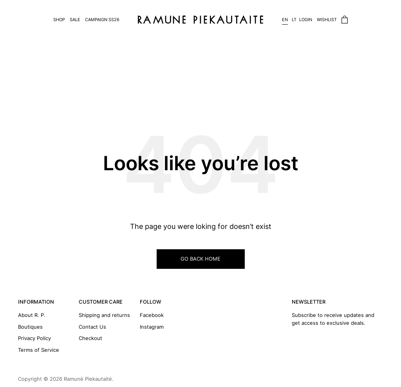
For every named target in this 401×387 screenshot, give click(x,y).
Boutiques (30, 327)
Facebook (152, 315)
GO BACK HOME (200, 259)
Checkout (90, 338)
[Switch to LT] (292, 20)
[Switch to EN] (284, 20)
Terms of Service (38, 350)
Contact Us (92, 327)
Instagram (152, 327)
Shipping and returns (104, 315)
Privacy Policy (34, 338)
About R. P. (31, 315)
